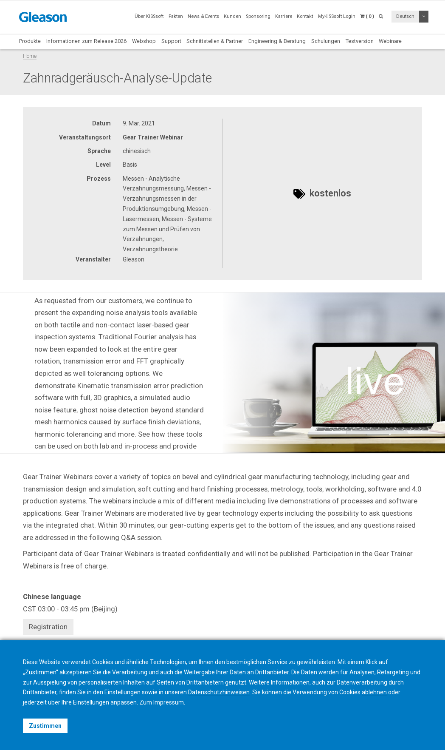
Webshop (144, 41)
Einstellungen (91, 702)
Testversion (360, 41)
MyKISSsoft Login (336, 16)
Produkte (30, 41)
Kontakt (305, 16)
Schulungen (325, 41)
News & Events (203, 16)
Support (171, 41)
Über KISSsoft (149, 16)
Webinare (390, 41)
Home (30, 56)
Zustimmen (45, 725)
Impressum (168, 702)
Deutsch (405, 16)
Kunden (232, 16)
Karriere (283, 16)
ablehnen (374, 692)
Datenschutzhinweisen (219, 692)
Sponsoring (258, 16)
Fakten (176, 16)
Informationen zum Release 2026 (86, 41)
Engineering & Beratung (277, 41)
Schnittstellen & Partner (214, 41)
